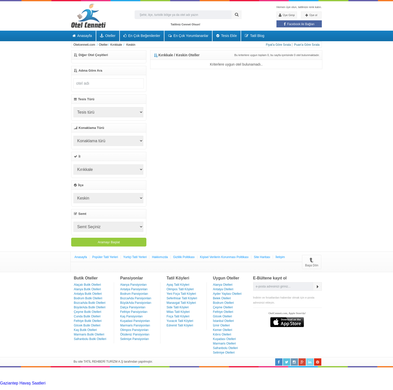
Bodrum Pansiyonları (134, 294)
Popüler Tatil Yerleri (105, 257)
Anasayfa (82, 36)
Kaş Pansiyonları (131, 316)
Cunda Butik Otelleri (87, 316)
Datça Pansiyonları (133, 307)
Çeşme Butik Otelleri (87, 312)
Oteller (108, 36)
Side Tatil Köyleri (178, 307)
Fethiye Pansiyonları (134, 312)
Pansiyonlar (131, 278)
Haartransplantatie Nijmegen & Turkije (206, 383)
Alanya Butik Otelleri (87, 289)
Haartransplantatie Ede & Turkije (308, 387)
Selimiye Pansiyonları (134, 339)
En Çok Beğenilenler (142, 36)
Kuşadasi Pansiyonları (135, 321)
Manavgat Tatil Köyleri (181, 303)
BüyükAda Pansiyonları (135, 303)
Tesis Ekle (226, 36)
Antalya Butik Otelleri (88, 294)
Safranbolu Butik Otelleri (90, 339)
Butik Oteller (86, 278)
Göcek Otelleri (222, 316)
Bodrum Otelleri (223, 303)
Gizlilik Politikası (184, 257)
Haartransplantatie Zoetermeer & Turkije (47, 387)
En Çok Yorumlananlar (188, 36)
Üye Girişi (287, 15)
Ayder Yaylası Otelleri (227, 294)
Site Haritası (262, 257)
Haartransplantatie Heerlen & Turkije (140, 383)
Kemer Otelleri (222, 330)
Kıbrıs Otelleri (222, 334)
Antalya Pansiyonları (134, 289)
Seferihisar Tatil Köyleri (182, 298)
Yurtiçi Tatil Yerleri (135, 257)
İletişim (280, 257)
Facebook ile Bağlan (299, 24)
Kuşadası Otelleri (224, 339)
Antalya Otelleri (223, 289)
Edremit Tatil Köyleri (180, 325)
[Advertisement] (37, 373)
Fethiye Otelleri (223, 312)
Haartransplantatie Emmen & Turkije (247, 387)
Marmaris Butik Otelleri (89, 334)
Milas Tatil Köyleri (178, 312)
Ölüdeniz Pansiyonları (135, 334)
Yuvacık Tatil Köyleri (180, 321)
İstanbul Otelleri (223, 321)
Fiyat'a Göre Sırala (278, 44)
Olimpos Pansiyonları (134, 330)
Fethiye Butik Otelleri (88, 321)
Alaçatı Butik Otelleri (87, 284)
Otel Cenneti (88, 16)
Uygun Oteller (226, 278)
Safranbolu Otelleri (225, 348)
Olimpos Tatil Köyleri (180, 289)
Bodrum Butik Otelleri (88, 298)
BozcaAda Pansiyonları (135, 298)
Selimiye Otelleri (224, 352)
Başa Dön (311, 262)
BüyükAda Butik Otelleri (90, 307)
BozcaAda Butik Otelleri (90, 303)
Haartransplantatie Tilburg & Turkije (76, 383)
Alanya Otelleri (223, 284)
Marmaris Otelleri (224, 343)
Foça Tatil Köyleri (178, 316)
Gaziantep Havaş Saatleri (22, 383)
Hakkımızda (160, 257)
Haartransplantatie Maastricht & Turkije (180, 387)
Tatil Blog (254, 36)
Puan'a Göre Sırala (307, 44)
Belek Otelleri (222, 298)
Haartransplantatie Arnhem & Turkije (272, 383)
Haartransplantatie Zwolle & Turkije (114, 387)
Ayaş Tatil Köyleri (178, 284)
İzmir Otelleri (221, 325)
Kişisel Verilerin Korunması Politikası (224, 257)
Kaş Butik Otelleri (85, 330)
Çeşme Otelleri (223, 307)
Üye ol (311, 15)
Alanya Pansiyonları (133, 284)
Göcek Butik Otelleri (87, 325)
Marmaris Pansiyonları (135, 325)
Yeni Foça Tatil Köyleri (181, 294)
